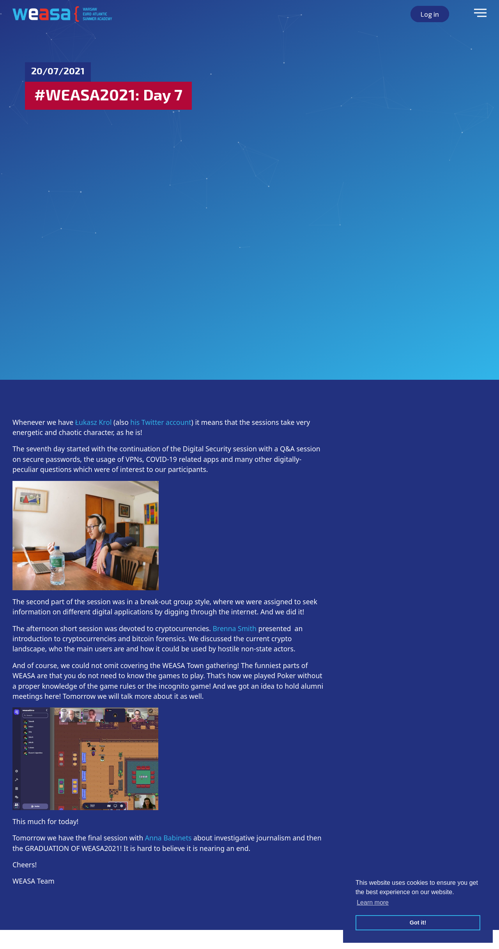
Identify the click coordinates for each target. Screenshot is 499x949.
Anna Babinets (168, 837)
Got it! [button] (418, 922)
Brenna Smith (235, 628)
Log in (430, 14)
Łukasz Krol (92, 422)
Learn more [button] (373, 902)
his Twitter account (160, 422)
